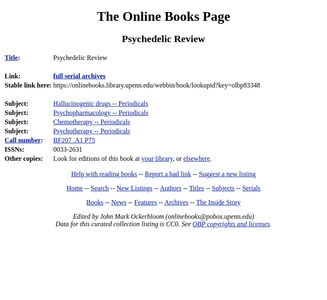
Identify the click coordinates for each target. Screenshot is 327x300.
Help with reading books (104, 174)
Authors (171, 188)
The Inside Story (218, 202)
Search (100, 188)
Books (95, 202)
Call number (23, 140)
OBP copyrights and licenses (231, 224)
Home (74, 188)
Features (145, 202)
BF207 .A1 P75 (74, 140)
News (118, 202)
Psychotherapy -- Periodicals (91, 131)
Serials (251, 188)
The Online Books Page (163, 16)
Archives (176, 202)
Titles (196, 188)
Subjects (223, 188)
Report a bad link (168, 174)
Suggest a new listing (227, 174)
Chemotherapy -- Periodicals (91, 121)
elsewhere (196, 158)
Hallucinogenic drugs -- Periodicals (100, 103)
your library (157, 158)
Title (11, 57)
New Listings (134, 188)
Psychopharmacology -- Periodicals (101, 112)
